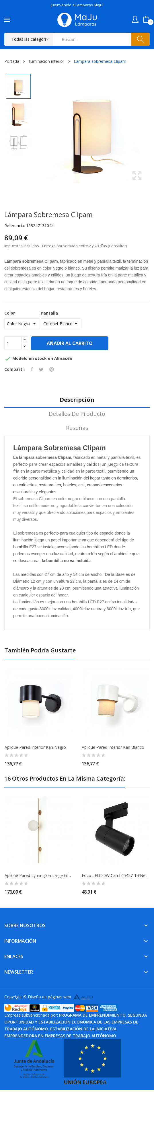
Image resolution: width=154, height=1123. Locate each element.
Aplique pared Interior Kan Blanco (113, 747)
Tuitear (41, 369)
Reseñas (77, 428)
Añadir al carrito (70, 343)
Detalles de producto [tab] (77, 414)
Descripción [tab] (77, 399)
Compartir (32, 369)
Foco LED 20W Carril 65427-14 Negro (116, 875)
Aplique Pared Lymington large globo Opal (39, 875)
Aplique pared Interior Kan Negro (35, 747)
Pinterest (51, 369)
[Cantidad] (13, 343)
